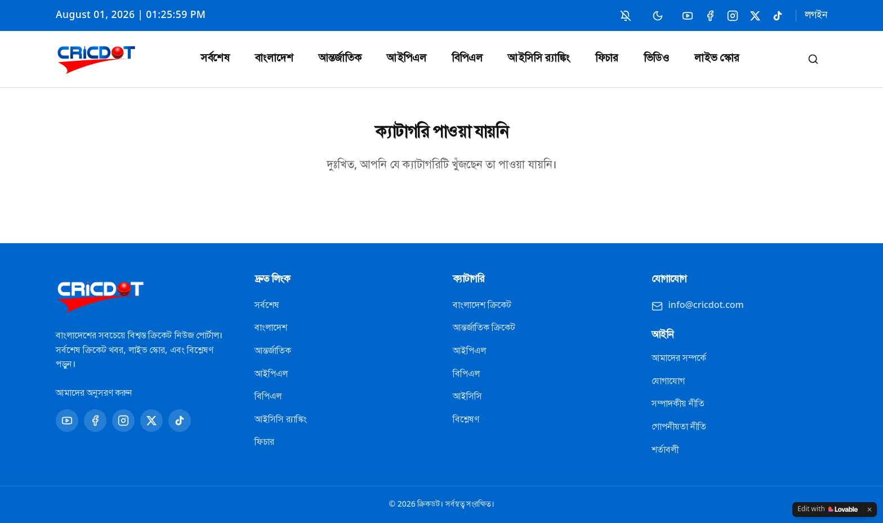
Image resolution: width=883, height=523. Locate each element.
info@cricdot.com (698, 306)
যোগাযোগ (668, 382)
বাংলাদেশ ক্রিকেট (482, 306)
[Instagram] (732, 15)
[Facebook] (710, 15)
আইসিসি (467, 397)
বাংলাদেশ (274, 59)
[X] (755, 15)
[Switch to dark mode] (657, 16)
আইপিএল (406, 59)
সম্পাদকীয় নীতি (678, 404)
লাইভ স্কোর (716, 59)
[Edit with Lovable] (827, 509)
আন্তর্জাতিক (340, 59)
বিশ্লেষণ (466, 420)
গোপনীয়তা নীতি (679, 427)
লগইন (816, 15)
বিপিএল (467, 59)
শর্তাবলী (665, 450)
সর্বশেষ (214, 59)
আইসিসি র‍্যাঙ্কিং (539, 59)
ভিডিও (656, 59)
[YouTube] (687, 15)
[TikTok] (777, 15)
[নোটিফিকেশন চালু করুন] (625, 15)
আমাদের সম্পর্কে (679, 358)
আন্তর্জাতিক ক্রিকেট (484, 328)
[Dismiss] (869, 509)
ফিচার (606, 59)
